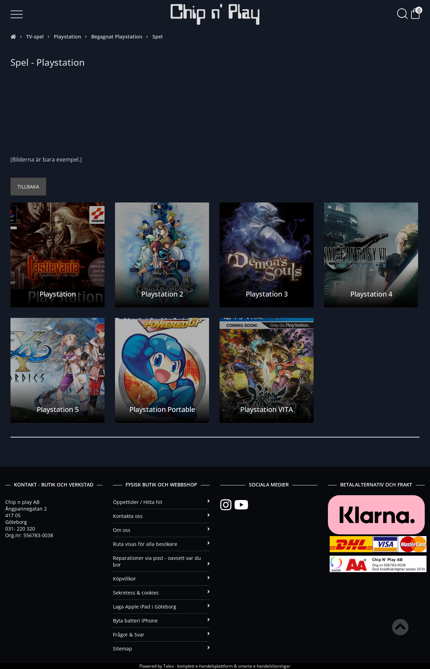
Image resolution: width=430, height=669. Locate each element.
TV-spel (35, 36)
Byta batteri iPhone (161, 620)
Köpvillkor (161, 578)
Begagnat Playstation (116, 36)
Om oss (161, 530)
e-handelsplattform (214, 666)
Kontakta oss (161, 516)
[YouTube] (241, 505)
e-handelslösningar (272, 666)
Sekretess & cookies (161, 592)
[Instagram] (227, 505)
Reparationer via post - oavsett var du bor (161, 561)
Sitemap (161, 648)
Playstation (67, 36)
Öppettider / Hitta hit (161, 502)
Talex (168, 666)
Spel (157, 36)
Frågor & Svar (161, 634)
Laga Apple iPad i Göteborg (161, 606)
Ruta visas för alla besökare (161, 544)
